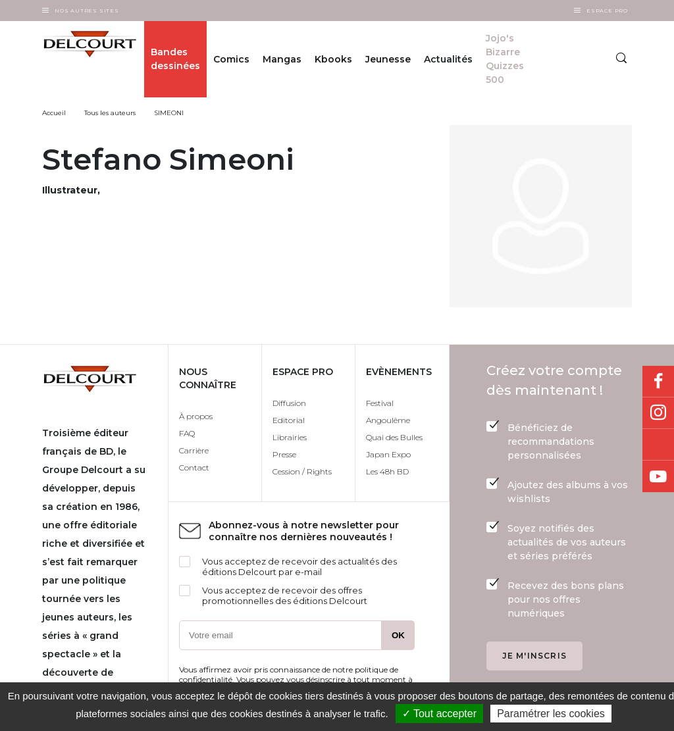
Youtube (658, 476)
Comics (231, 59)
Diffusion (289, 403)
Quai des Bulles (394, 437)
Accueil (54, 113)
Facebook (658, 381)
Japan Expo (388, 454)
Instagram (658, 413)
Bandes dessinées (175, 59)
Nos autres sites (87, 10)
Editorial (288, 420)
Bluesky (658, 445)
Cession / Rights (302, 471)
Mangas (282, 59)
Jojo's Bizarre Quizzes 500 (505, 59)
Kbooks (333, 59)
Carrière (194, 450)
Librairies (289, 437)
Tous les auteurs (110, 113)
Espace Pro (607, 10)
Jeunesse (388, 59)
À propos (196, 416)
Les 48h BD (387, 471)
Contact (194, 467)
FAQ (187, 433)
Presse (284, 454)
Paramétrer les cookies (551, 713)
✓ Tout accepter (439, 713)
